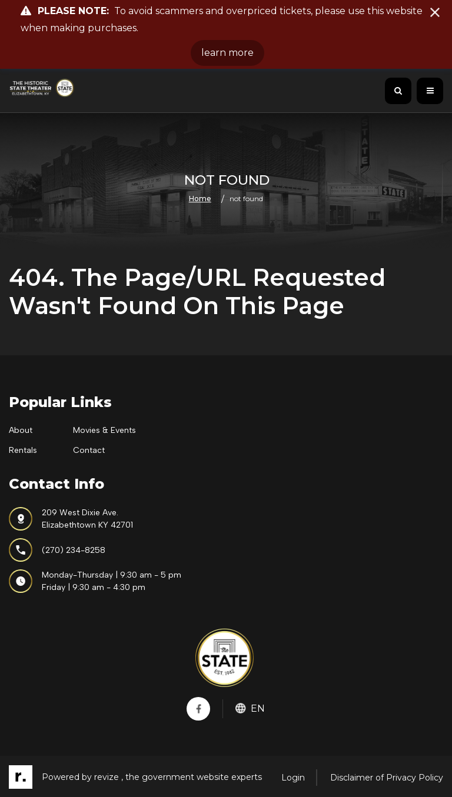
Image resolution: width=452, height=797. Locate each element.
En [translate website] (250, 708)
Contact (89, 450)
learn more (227, 52)
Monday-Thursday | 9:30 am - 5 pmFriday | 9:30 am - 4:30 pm (95, 581)
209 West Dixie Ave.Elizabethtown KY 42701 (71, 519)
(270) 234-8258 (57, 550)
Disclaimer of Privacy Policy (386, 777)
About (20, 430)
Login (293, 777)
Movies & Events (104, 430)
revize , (108, 777)
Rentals (23, 450)
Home (200, 199)
